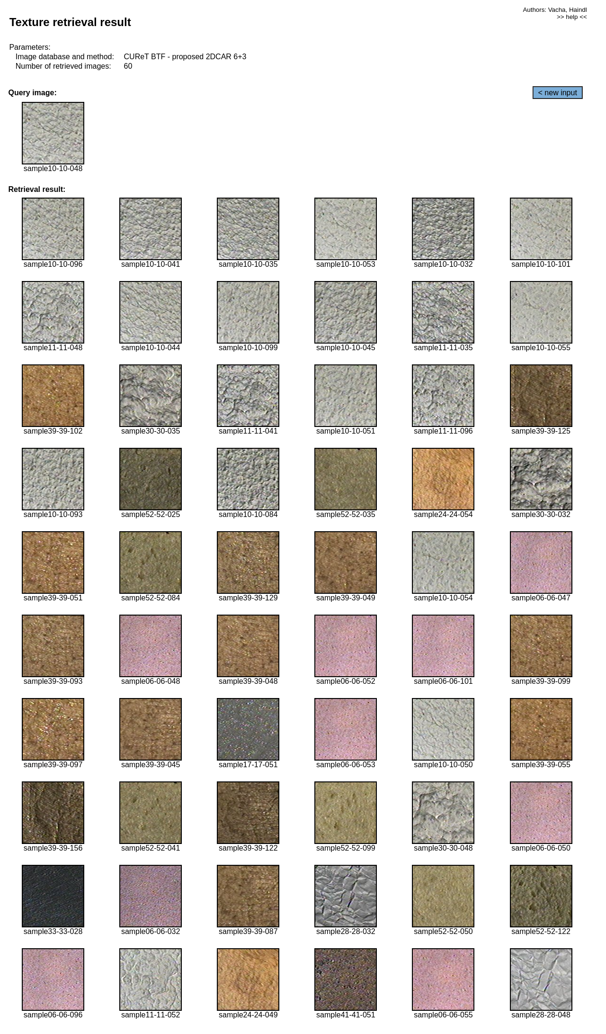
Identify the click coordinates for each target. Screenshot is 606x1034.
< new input (557, 93)
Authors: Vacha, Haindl (555, 9)
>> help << (572, 16)
